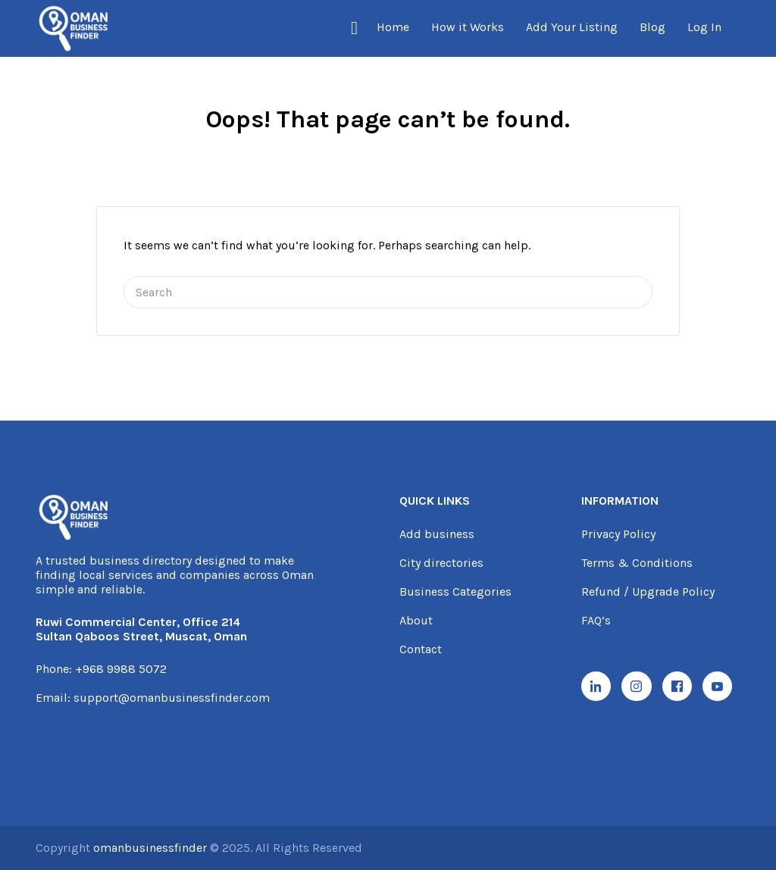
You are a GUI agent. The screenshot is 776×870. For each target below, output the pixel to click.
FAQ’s (596, 620)
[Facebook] (682, 687)
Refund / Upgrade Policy (648, 591)
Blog (652, 27)
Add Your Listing (572, 27)
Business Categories (455, 591)
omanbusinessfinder (151, 847)
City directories (441, 562)
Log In (704, 27)
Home (393, 27)
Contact (420, 649)
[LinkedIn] (597, 687)
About (416, 620)
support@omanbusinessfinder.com (172, 697)
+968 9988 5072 (121, 669)
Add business (436, 534)
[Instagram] (640, 687)
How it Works (467, 27)
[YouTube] (724, 687)
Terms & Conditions (637, 562)
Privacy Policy (618, 534)
